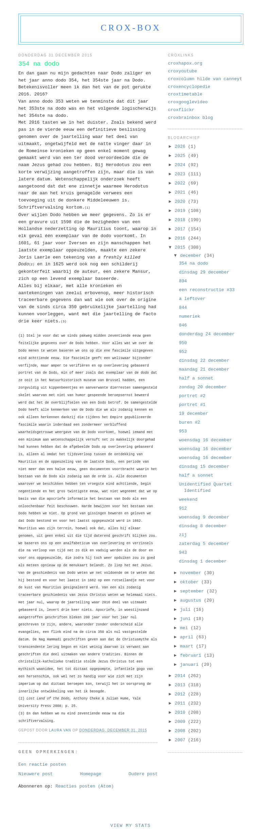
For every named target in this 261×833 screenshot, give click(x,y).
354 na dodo (193, 263)
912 (183, 508)
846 (183, 325)
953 (183, 431)
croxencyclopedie (189, 86)
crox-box (131, 28)
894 (183, 281)
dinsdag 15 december (204, 466)
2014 (181, 675)
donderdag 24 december (206, 334)
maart (188, 646)
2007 (181, 740)
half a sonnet (196, 378)
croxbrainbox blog (190, 117)
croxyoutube (182, 71)
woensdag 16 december (205, 440)
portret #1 (192, 404)
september (193, 591)
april (188, 637)
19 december (193, 413)
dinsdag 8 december (202, 526)
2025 (181, 155)
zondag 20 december (202, 387)
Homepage (90, 774)
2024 (181, 164)
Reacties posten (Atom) (84, 786)
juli (186, 609)
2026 (181, 146)
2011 (181, 703)
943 (183, 552)
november (192, 572)
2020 (181, 201)
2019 (181, 210)
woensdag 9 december (204, 517)
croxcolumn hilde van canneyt (205, 79)
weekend (188, 499)
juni (186, 618)
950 (183, 342)
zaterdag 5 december (204, 543)
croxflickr (181, 109)
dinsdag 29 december (204, 272)
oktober (190, 582)
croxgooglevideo (188, 102)
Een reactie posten (42, 764)
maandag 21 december (204, 369)
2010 (181, 712)
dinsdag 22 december (204, 360)
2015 (181, 247)
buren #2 (189, 422)
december (192, 255)
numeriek (189, 316)
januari (190, 664)
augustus (192, 600)
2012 (181, 694)
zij (183, 534)
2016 (181, 238)
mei (185, 628)
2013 (181, 685)
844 (183, 307)
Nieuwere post (35, 774)
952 (183, 351)
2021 (181, 192)
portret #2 (192, 395)
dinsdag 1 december (202, 561)
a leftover (192, 298)
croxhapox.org (185, 63)
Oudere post (143, 774)
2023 (181, 174)
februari (192, 655)
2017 (181, 229)
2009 (181, 721)
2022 (181, 183)
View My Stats (130, 825)
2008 (181, 730)
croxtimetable (185, 94)
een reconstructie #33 (206, 290)
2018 (181, 220)
